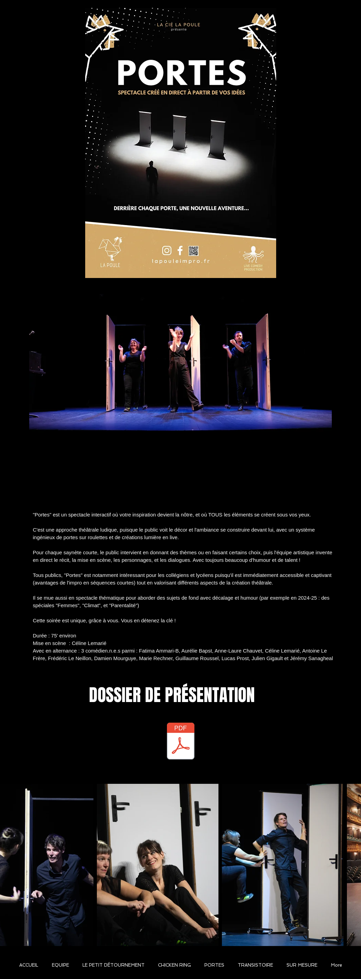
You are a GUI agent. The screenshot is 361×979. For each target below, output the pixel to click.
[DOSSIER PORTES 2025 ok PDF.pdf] (180, 742)
